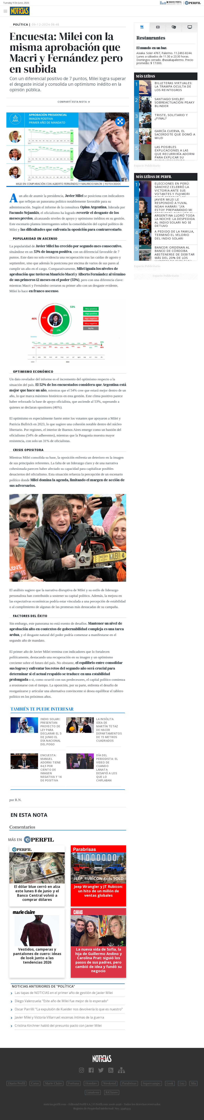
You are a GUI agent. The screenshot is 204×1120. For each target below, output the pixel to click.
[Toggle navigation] (6, 10)
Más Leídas (145, 76)
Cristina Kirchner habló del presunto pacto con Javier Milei (58, 1025)
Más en (31, 839)
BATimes (112, 1092)
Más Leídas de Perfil (154, 176)
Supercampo (151, 1083)
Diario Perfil (16, 1083)
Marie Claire (53, 1083)
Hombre (91, 1083)
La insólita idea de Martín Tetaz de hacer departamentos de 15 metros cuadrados (109, 729)
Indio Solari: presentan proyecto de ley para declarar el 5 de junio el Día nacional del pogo (50, 731)
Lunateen (92, 1092)
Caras (35, 1083)
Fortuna (73, 1083)
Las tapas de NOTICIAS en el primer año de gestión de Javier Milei (64, 993)
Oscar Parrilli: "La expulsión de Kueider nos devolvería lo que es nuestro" (69, 1009)
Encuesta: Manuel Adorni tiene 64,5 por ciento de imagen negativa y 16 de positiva (51, 767)
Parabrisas (129, 1083)
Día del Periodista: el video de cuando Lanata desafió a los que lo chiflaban (107, 767)
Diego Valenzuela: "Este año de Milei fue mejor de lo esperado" (61, 1001)
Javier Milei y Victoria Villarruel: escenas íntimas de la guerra (59, 1017)
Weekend (109, 1083)
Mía (193, 1083)
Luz (181, 1083)
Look (170, 1083)
